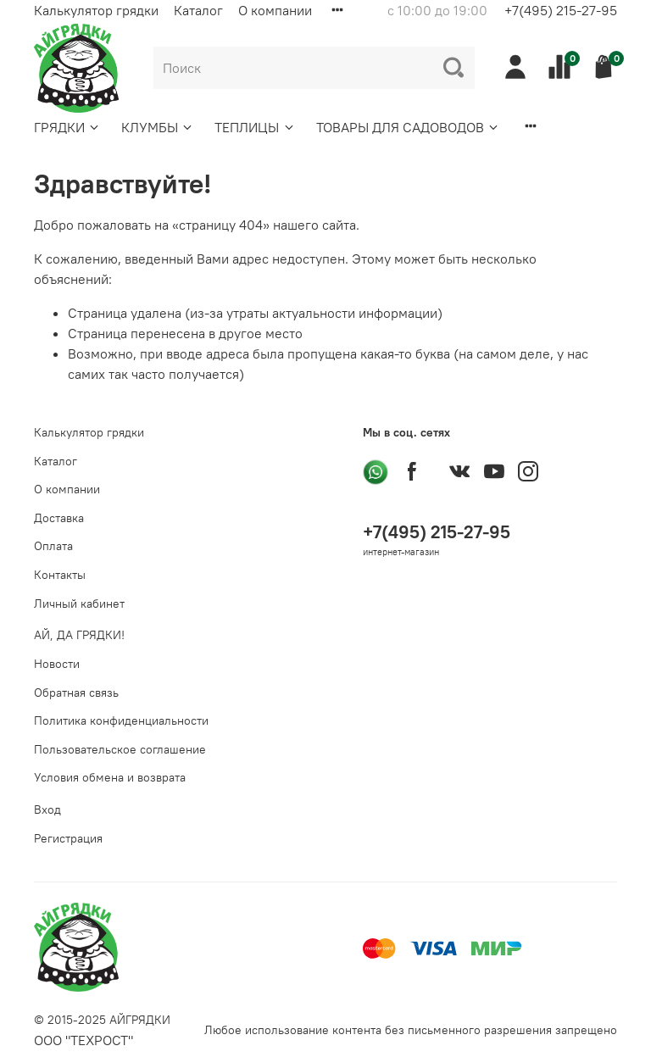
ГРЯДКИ (67, 127)
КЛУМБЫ (157, 127)
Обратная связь (76, 692)
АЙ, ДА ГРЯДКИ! (79, 635)
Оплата (53, 546)
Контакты (60, 574)
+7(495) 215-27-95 (560, 10)
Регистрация (68, 838)
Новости (57, 663)
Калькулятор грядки (96, 10)
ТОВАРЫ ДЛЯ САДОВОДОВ (408, 127)
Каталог (198, 10)
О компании (275, 10)
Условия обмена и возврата (110, 777)
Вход (47, 809)
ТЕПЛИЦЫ (254, 127)
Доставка (59, 518)
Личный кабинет (79, 603)
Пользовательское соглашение (120, 749)
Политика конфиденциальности (121, 720)
